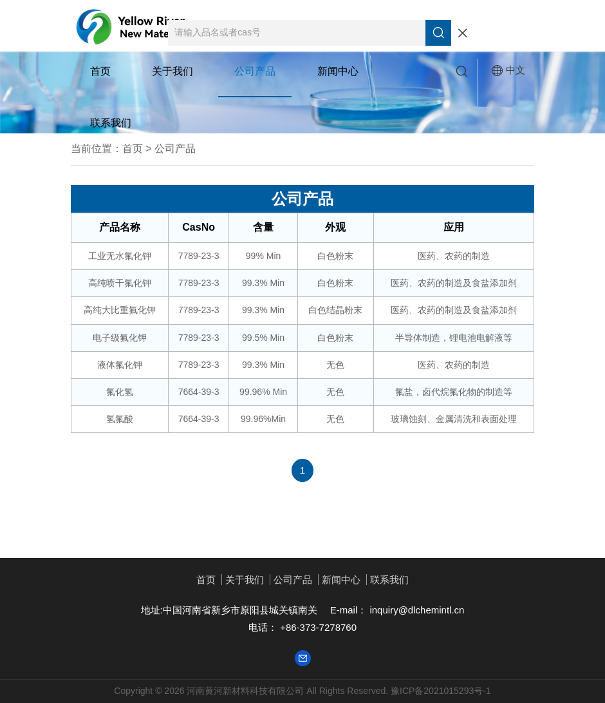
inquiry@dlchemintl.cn (415, 609)
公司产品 (254, 71)
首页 (100, 71)
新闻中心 (337, 71)
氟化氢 (119, 392)
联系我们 (110, 122)
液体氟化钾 (119, 365)
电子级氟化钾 (120, 337)
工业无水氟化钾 (119, 256)
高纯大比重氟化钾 (120, 310)
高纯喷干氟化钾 (119, 283)
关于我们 (172, 71)
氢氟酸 (119, 419)
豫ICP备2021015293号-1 (441, 691)
